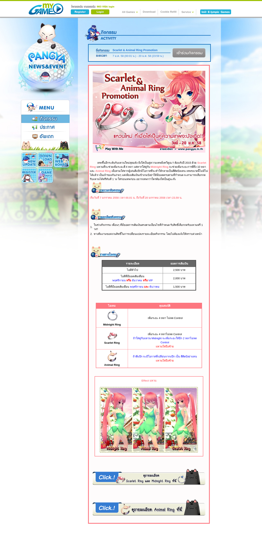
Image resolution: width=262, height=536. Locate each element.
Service (187, 12)
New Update (29, 160)
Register (61, 160)
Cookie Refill (168, 11)
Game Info (29, 175)
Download (149, 11)
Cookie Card (45, 175)
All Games (130, 12)
